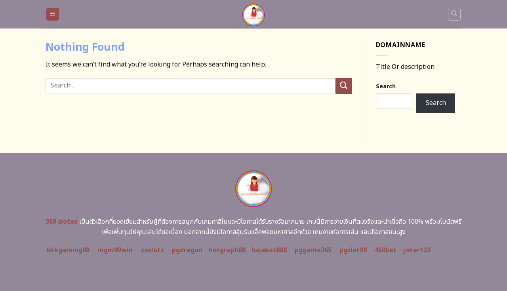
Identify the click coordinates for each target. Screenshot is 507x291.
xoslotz (152, 250)
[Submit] (343, 85)
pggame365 (313, 250)
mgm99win (115, 250)
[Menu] (52, 14)
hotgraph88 (227, 250)
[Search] (454, 14)
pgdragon (187, 250)
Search (386, 86)
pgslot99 (353, 250)
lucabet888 (269, 250)
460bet (385, 250)
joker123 (417, 250)
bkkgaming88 (68, 250)
